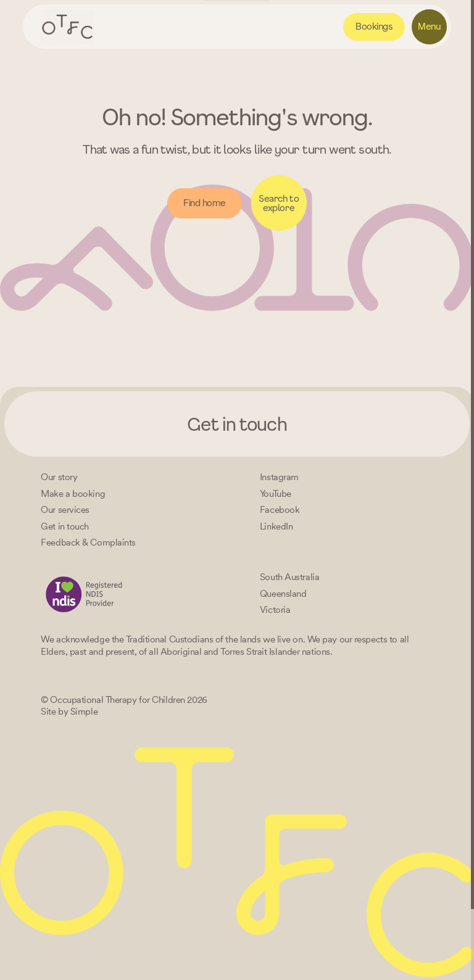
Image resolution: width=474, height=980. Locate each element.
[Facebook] (279, 509)
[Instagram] (279, 477)
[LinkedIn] (276, 526)
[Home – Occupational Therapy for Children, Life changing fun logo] (67, 26)
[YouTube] (275, 493)
